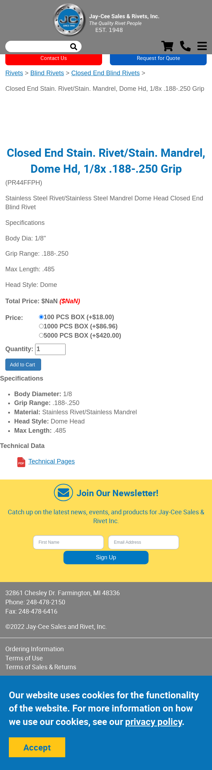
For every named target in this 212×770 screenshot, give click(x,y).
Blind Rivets (47, 73)
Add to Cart (23, 364)
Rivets (14, 73)
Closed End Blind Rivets (105, 73)
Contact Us (53, 57)
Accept (37, 747)
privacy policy (153, 721)
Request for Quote (158, 57)
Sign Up (106, 557)
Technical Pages (51, 461)
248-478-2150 (45, 602)
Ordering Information (34, 648)
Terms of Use (24, 658)
